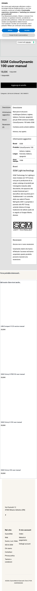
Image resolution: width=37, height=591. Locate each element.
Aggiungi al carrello (18, 85)
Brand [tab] (4, 120)
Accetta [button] (27, 30)
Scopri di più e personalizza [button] (18, 35)
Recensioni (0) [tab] (6, 126)
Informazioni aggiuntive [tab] (6, 113)
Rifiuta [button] (10, 30)
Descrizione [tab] (6, 107)
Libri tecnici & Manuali (13, 93)
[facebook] (5, 515)
